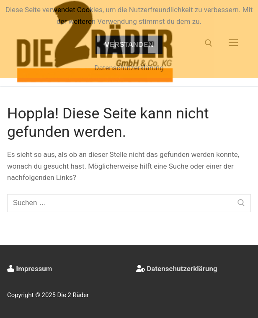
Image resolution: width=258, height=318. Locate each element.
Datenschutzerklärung (182, 268)
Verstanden (129, 45)
